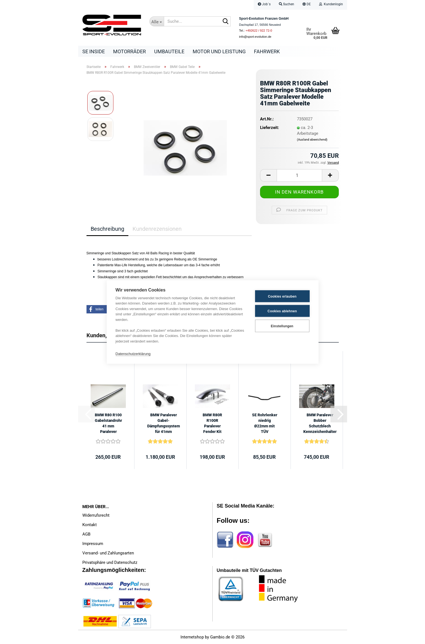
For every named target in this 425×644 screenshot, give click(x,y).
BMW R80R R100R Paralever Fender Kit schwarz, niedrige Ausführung (212, 423)
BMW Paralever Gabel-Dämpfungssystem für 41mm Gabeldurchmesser (163, 423)
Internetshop (192, 637)
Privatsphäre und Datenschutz (109, 562)
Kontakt (89, 524)
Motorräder (129, 51)
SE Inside (93, 51)
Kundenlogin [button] (331, 4)
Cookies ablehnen (282, 311)
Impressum (92, 543)
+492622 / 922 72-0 (259, 30)
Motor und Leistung (219, 51)
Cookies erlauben (282, 296)
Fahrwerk (267, 51)
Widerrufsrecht (96, 515)
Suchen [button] (286, 4)
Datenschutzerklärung (133, 353)
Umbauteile (169, 51)
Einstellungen (282, 326)
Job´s (264, 4)
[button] (306, 5)
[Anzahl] (299, 175)
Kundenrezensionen (157, 228)
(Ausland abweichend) (312, 139)
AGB (86, 534)
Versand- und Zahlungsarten (108, 553)
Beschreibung (107, 228)
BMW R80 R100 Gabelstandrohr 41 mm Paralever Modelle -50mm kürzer (108, 423)
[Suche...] (156, 21)
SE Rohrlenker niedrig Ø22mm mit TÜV (264, 423)
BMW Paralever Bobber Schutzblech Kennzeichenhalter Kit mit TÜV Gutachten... (320, 423)
